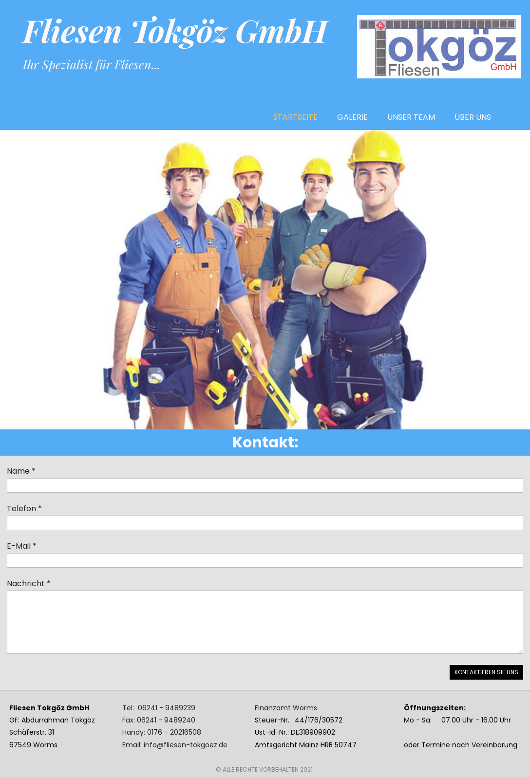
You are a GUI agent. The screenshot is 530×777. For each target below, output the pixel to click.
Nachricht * (29, 583)
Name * (21, 471)
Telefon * (24, 508)
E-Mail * (22, 546)
